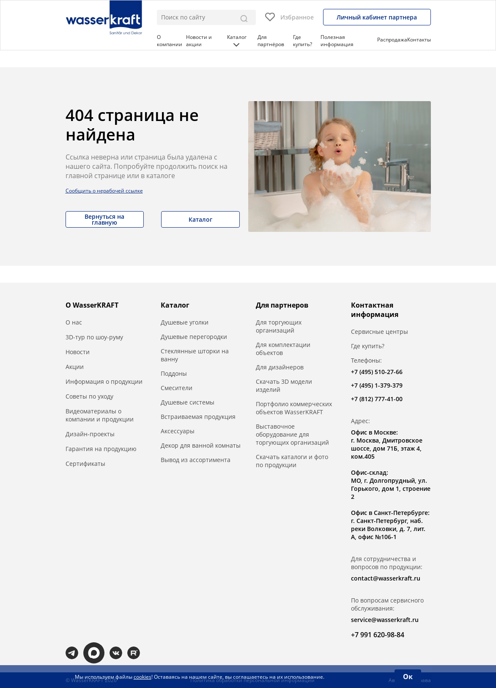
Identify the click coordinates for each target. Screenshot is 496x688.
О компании (169, 40)
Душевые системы (187, 402)
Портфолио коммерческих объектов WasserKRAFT (294, 408)
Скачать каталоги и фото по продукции (292, 461)
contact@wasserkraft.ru (385, 578)
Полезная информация (337, 40)
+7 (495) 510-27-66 (377, 372)
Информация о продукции (104, 381)
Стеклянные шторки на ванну (195, 355)
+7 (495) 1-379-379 (377, 385)
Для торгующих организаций (278, 326)
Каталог (237, 40)
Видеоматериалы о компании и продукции (100, 415)
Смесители (176, 388)
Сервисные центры (379, 331)
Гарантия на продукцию (101, 449)
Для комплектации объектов (283, 349)
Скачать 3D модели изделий (284, 385)
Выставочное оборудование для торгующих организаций (292, 434)
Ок (408, 676)
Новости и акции (199, 40)
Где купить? (302, 40)
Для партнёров (271, 40)
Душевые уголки (184, 322)
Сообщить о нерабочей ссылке (104, 190)
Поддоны (174, 373)
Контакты (419, 39)
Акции (75, 367)
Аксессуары (178, 431)
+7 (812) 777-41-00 (377, 399)
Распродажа (392, 39)
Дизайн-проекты (90, 434)
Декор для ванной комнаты (201, 445)
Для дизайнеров (280, 367)
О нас (74, 322)
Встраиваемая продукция (198, 417)
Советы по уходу (89, 396)
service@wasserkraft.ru (385, 620)
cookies (142, 676)
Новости (78, 352)
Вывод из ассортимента (195, 460)
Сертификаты (85, 464)
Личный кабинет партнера (377, 17)
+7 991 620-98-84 (377, 634)
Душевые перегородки (194, 337)
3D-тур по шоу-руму (94, 337)
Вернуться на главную (104, 219)
